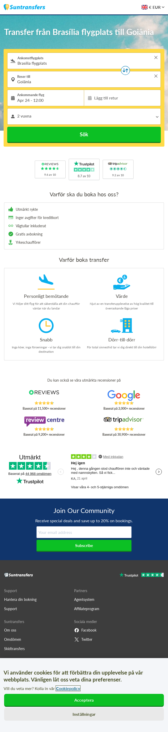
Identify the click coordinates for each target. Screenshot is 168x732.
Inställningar (84, 714)
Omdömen (12, 639)
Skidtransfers (14, 648)
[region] (84, 695)
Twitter (83, 639)
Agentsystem (84, 599)
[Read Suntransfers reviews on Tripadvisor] (124, 421)
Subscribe (84, 545)
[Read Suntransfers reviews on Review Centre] (44, 421)
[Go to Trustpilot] (141, 575)
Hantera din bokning (20, 599)
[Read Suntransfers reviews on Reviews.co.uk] (44, 395)
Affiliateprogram (86, 609)
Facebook (85, 630)
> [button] (155, 57)
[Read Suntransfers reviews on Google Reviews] (124, 395)
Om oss (10, 630)
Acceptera (84, 699)
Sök (84, 134)
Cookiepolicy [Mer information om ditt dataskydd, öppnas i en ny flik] (68, 688)
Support (10, 609)
